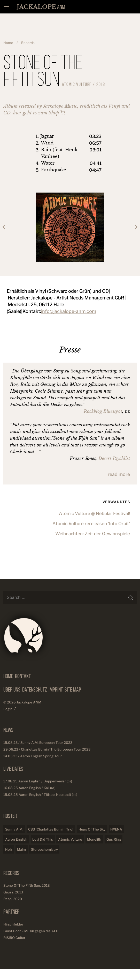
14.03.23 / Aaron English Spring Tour (32, 756)
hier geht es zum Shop (39, 113)
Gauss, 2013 (13, 892)
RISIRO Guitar (14, 938)
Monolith (94, 839)
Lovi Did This (42, 839)
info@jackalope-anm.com (68, 311)
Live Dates (13, 768)
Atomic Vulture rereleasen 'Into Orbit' (91, 523)
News (8, 729)
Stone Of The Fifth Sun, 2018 (26, 885)
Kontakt (23, 676)
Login (10, 709)
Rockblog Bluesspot (103, 411)
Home (8, 43)
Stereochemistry (44, 849)
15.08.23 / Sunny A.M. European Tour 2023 (37, 742)
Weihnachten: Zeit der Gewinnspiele (92, 533)
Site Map (73, 689)
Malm (21, 849)
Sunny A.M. (14, 829)
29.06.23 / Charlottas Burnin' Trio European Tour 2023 (46, 749)
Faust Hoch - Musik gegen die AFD (31, 931)
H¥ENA (116, 829)
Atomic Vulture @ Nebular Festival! (94, 513)
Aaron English (16, 839)
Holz (8, 849)
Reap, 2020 (12, 899)
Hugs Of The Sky (92, 829)
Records (28, 43)
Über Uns (11, 689)
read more (119, 474)
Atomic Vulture (70, 839)
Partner (11, 911)
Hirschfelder (13, 924)
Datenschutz (34, 689)
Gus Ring (113, 839)
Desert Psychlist (114, 458)
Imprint (56, 689)
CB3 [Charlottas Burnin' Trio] (50, 829)
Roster (10, 815)
